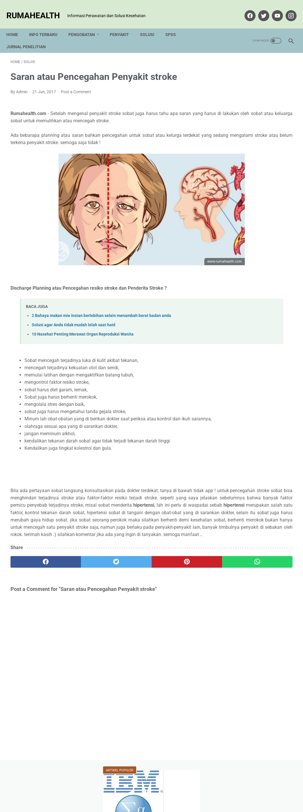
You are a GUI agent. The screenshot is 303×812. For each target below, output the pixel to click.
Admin (256, 506)
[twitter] (259, 9)
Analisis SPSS (239, 333)
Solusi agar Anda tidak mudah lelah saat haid (73, 319)
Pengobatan (85, 24)
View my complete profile (256, 538)
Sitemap (193, 790)
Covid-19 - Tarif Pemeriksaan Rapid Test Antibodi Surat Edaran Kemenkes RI (255, 176)
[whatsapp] (175, 592)
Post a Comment (76, 86)
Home (16, 24)
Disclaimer (170, 790)
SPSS (174, 24)
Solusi (151, 24)
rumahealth (37, 9)
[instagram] (286, 9)
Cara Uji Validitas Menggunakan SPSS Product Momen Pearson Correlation (254, 112)
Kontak (109, 790)
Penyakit (123, 24)
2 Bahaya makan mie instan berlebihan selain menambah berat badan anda (101, 309)
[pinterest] (128, 592)
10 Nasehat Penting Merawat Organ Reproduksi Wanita (83, 328)
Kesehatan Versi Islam (248, 364)
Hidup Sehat (238, 343)
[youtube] (272, 9)
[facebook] (245, 9)
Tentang (128, 790)
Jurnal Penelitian (30, 37)
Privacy (148, 790)
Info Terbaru (47, 24)
